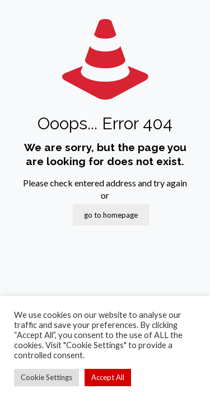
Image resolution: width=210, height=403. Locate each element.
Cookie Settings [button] (46, 377)
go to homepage (111, 214)
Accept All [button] (107, 377)
